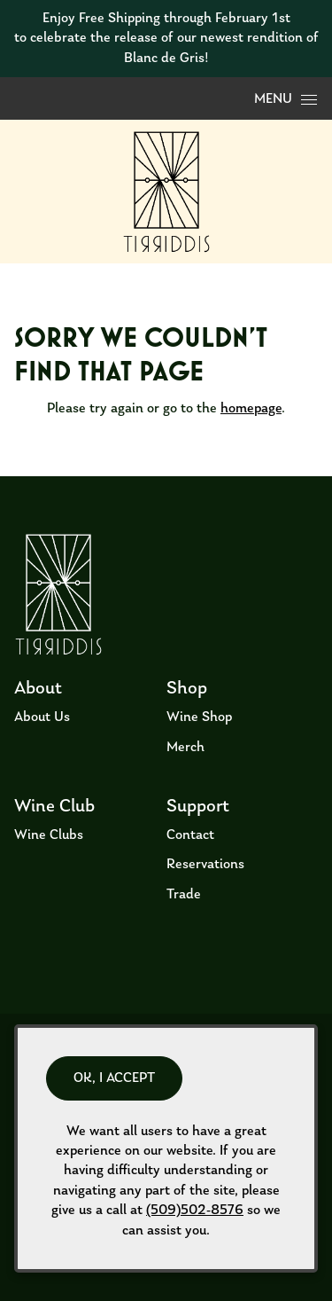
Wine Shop (199, 717)
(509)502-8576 (194, 1210)
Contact (190, 835)
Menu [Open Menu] (285, 99)
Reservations (205, 865)
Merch (185, 748)
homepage (251, 409)
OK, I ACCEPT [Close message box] (114, 1078)
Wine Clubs (48, 835)
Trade (183, 895)
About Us (42, 717)
